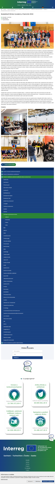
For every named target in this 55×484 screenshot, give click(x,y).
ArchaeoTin (6, 190)
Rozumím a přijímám (48, 481)
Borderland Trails (7, 198)
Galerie (6, 222)
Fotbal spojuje (6, 238)
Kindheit (5, 209)
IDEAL (5, 249)
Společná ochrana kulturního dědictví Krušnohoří (13, 313)
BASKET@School (7, 193)
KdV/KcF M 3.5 (6, 283)
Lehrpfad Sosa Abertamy (9, 305)
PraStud (5, 286)
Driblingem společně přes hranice (10, 214)
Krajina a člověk (7, 262)
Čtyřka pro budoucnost (8, 206)
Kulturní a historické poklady (9, 297)
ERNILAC (5, 230)
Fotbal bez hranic (7, 235)
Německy (42, 7)
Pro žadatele (27, 468)
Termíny (27, 464)
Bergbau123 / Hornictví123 (9, 340)
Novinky (27, 462)
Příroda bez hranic (7, 294)
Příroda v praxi (6, 185)
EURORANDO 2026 (7, 326)
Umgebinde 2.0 (7, 329)
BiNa (4, 227)
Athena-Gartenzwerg (8, 281)
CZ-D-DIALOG (6, 316)
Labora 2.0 (6, 259)
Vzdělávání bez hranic (8, 334)
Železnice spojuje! (7, 337)
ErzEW (5, 265)
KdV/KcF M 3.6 (6, 267)
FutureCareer (6, 243)
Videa (6, 225)
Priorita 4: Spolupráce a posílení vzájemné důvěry (13, 342)
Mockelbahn (6, 291)
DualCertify (6, 179)
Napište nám (32, 7)
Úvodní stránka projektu (10, 164)
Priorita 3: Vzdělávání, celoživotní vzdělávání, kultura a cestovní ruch (17, 176)
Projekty (3, 168)
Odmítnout (37, 481)
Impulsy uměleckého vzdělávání (10, 273)
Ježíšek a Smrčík (7, 257)
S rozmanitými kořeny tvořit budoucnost (12, 310)
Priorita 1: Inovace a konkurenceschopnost (11, 171)
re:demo (5, 300)
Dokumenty (7, 219)
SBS (4, 321)
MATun (5, 324)
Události (7, 217)
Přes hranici (6, 289)
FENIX (5, 233)
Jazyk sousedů (6, 254)
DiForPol (5, 211)
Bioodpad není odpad (8, 195)
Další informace (4, 479)
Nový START (6, 275)
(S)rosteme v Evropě (8, 187)
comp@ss (6, 203)
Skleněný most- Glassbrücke (9, 302)
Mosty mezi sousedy (8, 318)
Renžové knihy (6, 246)
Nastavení (30, 481)
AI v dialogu (6, 308)
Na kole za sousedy (7, 270)
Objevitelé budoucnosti (8, 278)
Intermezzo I (6, 182)
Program (27, 466)
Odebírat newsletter (22, 7)
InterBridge (6, 251)
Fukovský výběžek (7, 241)
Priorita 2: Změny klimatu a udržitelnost (11, 174)
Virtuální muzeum (7, 332)
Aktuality (27, 460)
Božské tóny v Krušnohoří (9, 201)
